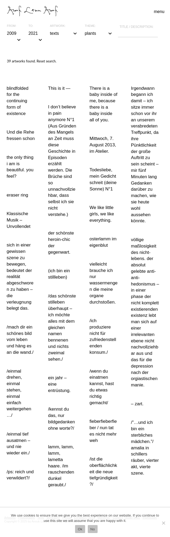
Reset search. (46, 61)
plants (99, 33)
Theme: (90, 26)
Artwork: (58, 26)
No (92, 529)
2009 (14, 34)
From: (11, 26)
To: (30, 26)
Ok (80, 529)
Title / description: (137, 26)
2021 (35, 34)
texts (64, 33)
